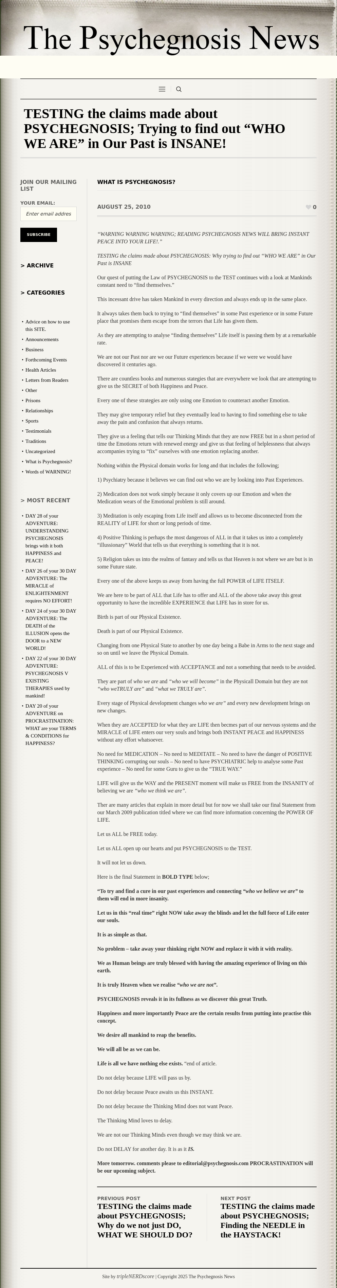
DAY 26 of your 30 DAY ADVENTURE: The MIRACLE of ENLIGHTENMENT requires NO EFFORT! (50, 585)
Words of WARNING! (48, 471)
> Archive (37, 265)
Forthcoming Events (46, 359)
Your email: (37, 203)
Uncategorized (40, 451)
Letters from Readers (47, 380)
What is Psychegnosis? (136, 182)
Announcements (41, 339)
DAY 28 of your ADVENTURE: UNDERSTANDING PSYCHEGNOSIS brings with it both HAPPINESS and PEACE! (47, 538)
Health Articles (40, 370)
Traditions (35, 441)
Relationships (39, 410)
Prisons (32, 400)
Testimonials (38, 431)
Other (31, 390)
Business (34, 349)
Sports (31, 421)
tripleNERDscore (135, 1276)
